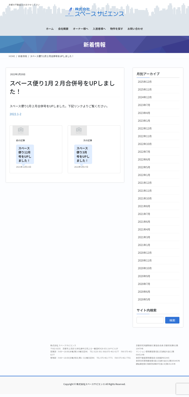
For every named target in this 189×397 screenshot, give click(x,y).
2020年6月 (144, 291)
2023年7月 (144, 105)
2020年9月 (144, 276)
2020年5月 (144, 299)
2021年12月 (145, 182)
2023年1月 (144, 120)
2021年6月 (144, 221)
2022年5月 (144, 167)
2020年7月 (144, 284)
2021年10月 (145, 198)
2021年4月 (144, 229)
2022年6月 (144, 159)
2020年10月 (145, 268)
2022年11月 (145, 136)
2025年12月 (145, 81)
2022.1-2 (15, 114)
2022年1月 (144, 175)
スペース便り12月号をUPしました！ (24, 154)
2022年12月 (145, 128)
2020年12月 (145, 252)
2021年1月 (144, 245)
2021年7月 (144, 214)
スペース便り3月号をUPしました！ (83, 154)
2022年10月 (145, 144)
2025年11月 (145, 89)
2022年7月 (144, 151)
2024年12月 (145, 97)
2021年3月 (144, 237)
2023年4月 (144, 113)
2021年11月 (145, 190)
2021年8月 (144, 206)
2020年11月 (145, 260)
